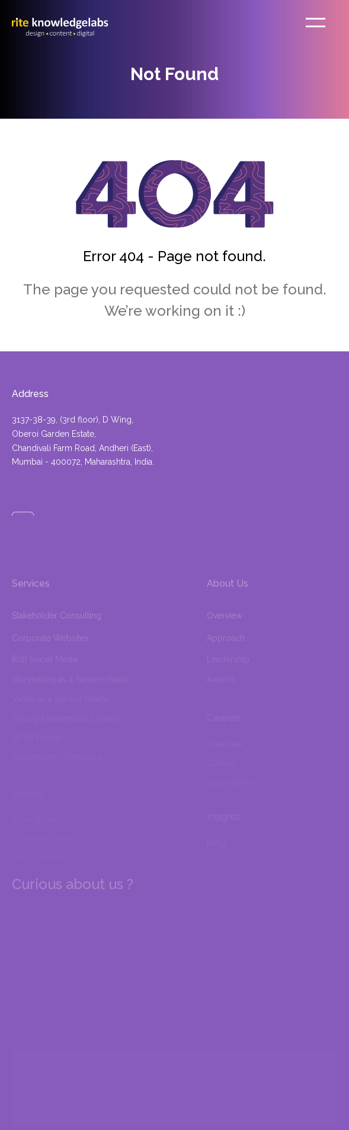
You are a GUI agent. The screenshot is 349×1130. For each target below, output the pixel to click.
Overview (224, 626)
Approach (226, 646)
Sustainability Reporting (56, 759)
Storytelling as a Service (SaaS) (70, 684)
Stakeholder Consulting (56, 626)
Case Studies (36, 821)
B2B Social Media (45, 665)
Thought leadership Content (66, 721)
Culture (221, 765)
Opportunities (233, 784)
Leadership (228, 665)
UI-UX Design (37, 740)
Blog (216, 846)
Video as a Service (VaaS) (60, 703)
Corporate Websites (50, 646)
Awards (221, 684)
